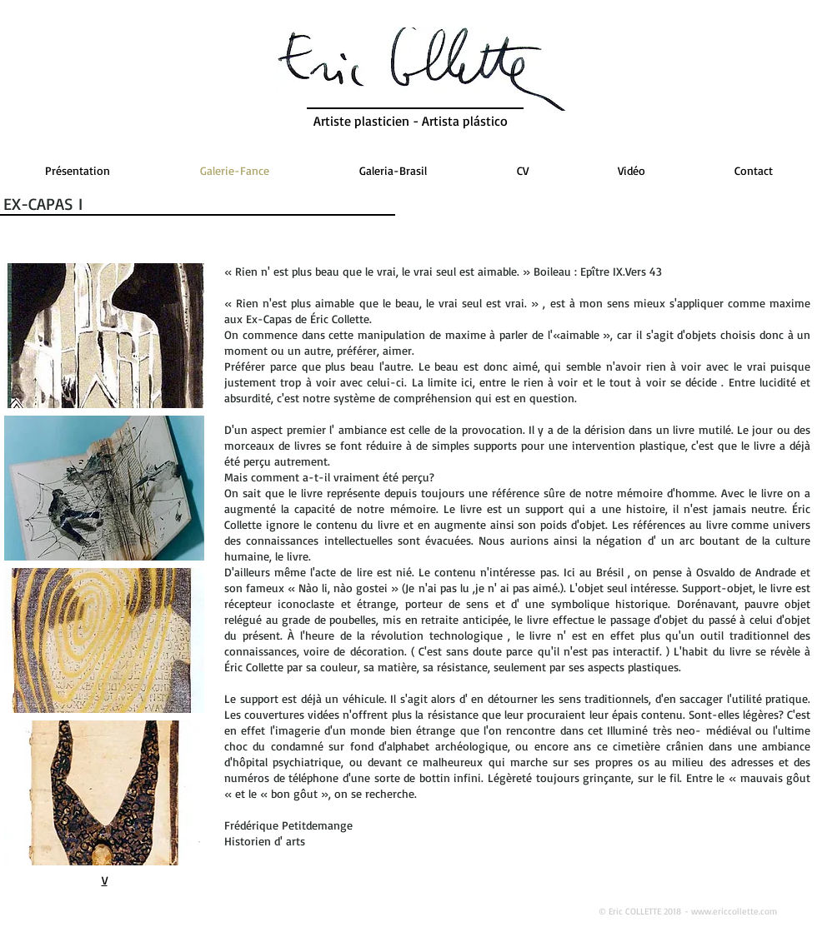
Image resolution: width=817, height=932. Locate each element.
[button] (104, 335)
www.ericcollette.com (734, 911)
